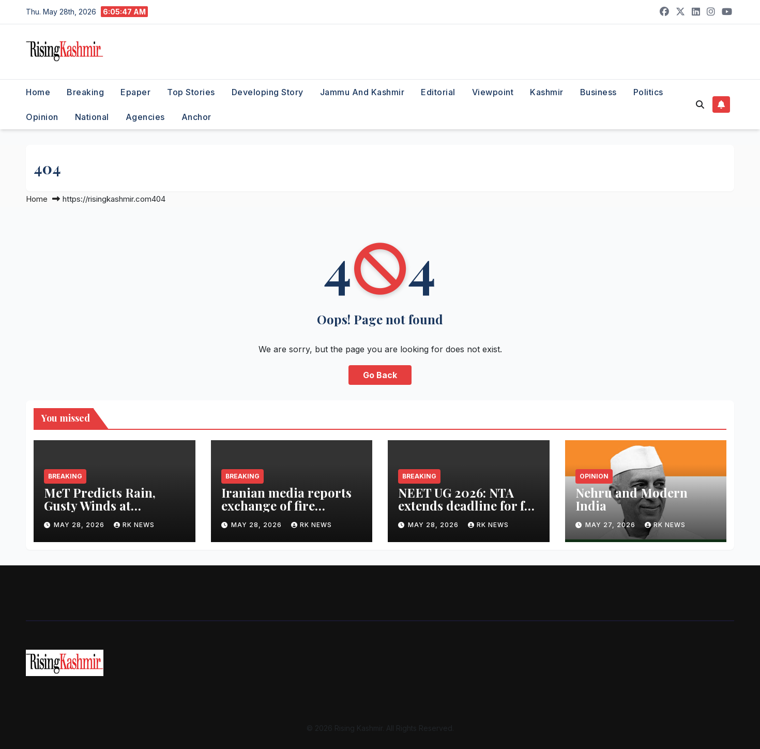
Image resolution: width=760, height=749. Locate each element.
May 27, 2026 (611, 525)
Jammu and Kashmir (362, 92)
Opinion (42, 117)
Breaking (85, 92)
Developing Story (267, 92)
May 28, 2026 (80, 525)
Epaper (135, 92)
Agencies (145, 117)
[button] (700, 104)
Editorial (438, 92)
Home (38, 92)
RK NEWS (134, 525)
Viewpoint (493, 92)
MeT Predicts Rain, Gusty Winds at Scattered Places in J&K (113, 505)
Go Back (380, 375)
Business (598, 92)
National (92, 117)
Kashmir (547, 92)
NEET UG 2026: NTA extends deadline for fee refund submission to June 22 (467, 512)
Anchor (196, 117)
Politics (648, 92)
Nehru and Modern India (631, 499)
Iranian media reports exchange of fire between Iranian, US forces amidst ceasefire (288, 512)
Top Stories (191, 92)
